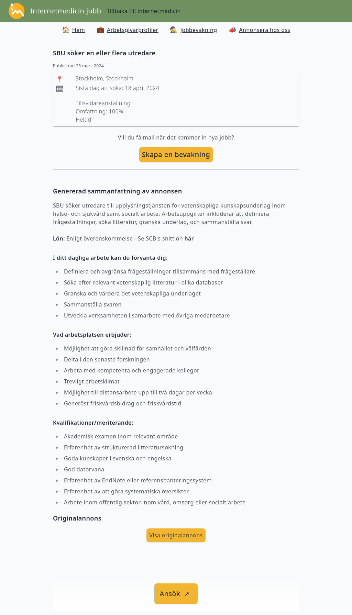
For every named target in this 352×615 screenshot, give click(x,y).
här (189, 238)
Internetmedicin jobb (65, 10)
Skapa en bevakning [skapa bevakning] (176, 154)
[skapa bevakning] (176, 154)
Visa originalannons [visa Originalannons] (176, 535)
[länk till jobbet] (176, 593)
